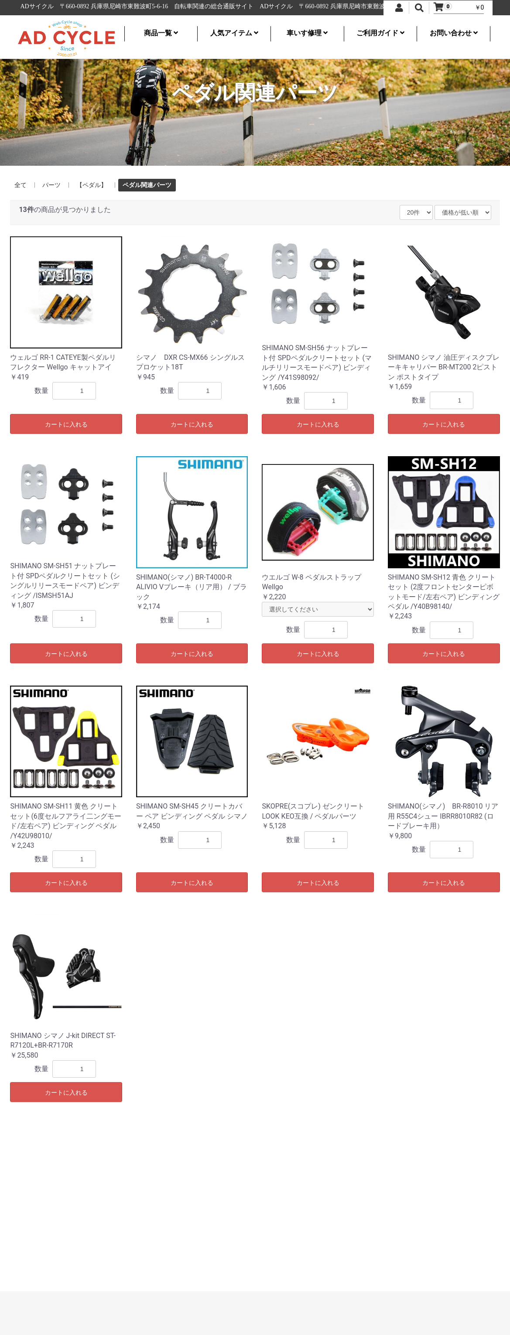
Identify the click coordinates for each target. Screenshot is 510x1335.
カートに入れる (66, 424)
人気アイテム (234, 33)
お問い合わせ (454, 33)
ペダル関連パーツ (147, 184)
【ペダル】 (91, 184)
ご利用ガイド (380, 33)
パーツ (51, 184)
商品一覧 (161, 33)
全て (20, 184)
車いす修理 (307, 33)
